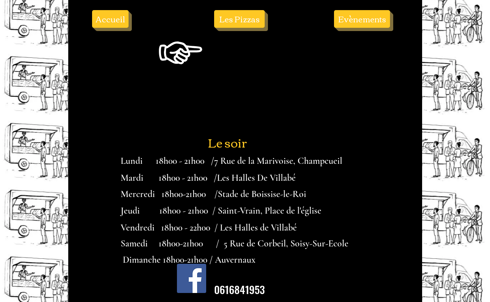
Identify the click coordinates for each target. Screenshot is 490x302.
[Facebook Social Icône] (191, 278)
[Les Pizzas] (239, 19)
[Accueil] (110, 19)
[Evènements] (362, 19)
